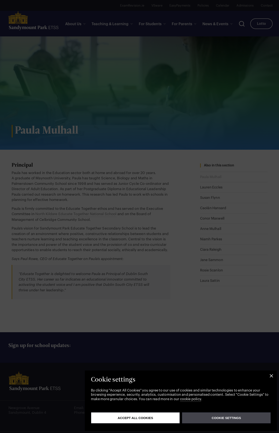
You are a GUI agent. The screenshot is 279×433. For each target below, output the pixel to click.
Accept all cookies (135, 418)
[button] (271, 376)
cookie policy (190, 399)
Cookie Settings (226, 418)
